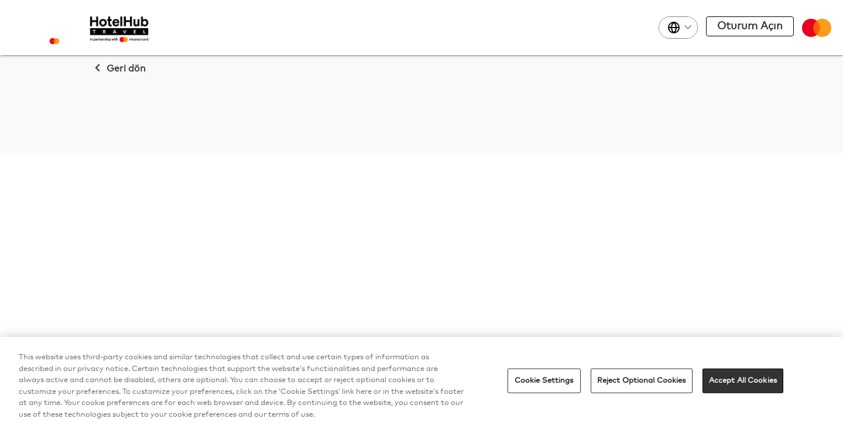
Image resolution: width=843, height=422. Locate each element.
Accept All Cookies (743, 383)
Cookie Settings (544, 383)
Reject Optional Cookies (641, 383)
